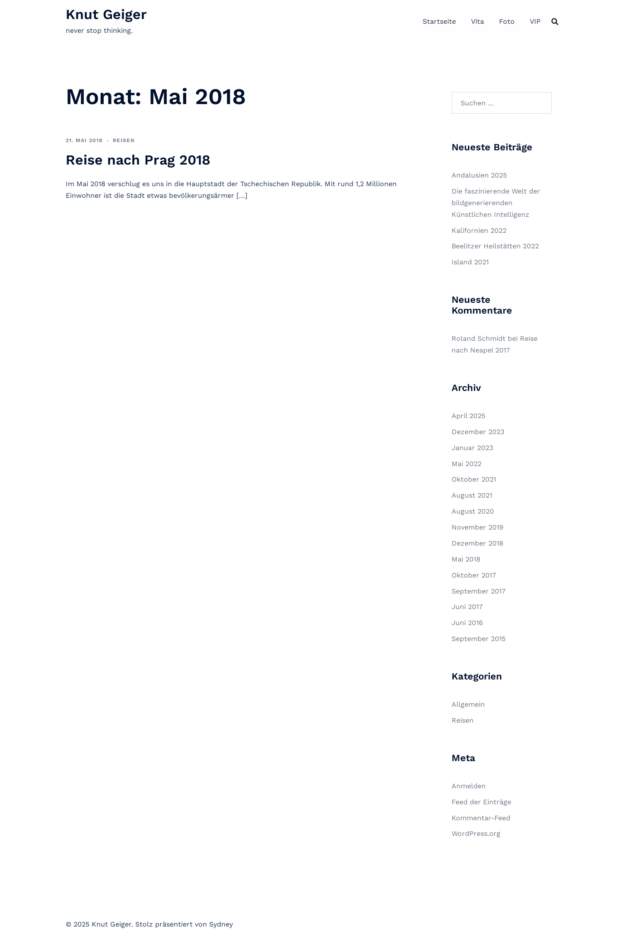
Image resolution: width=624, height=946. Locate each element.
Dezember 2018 (477, 543)
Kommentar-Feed (481, 818)
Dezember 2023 (478, 432)
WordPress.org (476, 833)
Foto (507, 21)
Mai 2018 (466, 559)
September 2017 (479, 591)
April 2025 (468, 416)
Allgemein (468, 704)
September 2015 (479, 639)
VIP (535, 21)
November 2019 (477, 527)
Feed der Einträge (481, 802)
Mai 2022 (466, 464)
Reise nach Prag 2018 (138, 160)
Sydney (221, 924)
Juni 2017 (467, 607)
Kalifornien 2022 (479, 230)
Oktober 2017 (474, 575)
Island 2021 (470, 262)
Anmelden (469, 786)
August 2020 (473, 511)
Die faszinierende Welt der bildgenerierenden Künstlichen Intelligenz (496, 203)
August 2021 (472, 495)
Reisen (124, 140)
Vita (477, 21)
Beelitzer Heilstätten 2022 (495, 246)
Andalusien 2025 (479, 175)
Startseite (439, 21)
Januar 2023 (472, 448)
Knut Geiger (106, 14)
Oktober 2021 (474, 479)
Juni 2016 (467, 623)
